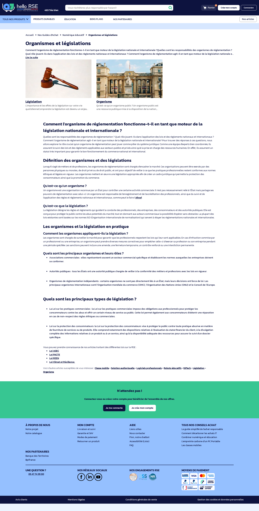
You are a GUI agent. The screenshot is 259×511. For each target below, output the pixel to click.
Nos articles (248, 19)
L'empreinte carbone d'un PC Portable (200, 448)
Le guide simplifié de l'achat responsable (201, 436)
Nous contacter (137, 440)
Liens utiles (135, 436)
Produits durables (44, 19)
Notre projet (31, 436)
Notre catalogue (33, 440)
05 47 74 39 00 (35, 481)
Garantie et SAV (84, 440)
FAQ (131, 452)
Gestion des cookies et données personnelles (222, 507)
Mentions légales (77, 507)
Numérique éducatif (74, 35)
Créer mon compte (230, 7)
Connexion (249, 7)
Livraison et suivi (85, 436)
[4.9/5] (55, 7)
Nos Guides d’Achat (48, 35)
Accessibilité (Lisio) (139, 448)
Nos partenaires (123, 19)
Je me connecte (113, 415)
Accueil (30, 35)
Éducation (70, 19)
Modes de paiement (86, 444)
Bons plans (96, 19)
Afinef (141, 197)
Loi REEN (54, 369)
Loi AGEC (54, 362)
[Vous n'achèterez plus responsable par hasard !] (122, 7)
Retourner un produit (87, 448)
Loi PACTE (54, 366)
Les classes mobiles (191, 452)
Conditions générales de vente (143, 507)
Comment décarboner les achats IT (198, 440)
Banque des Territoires (36, 463)
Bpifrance (30, 467)
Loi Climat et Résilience (62, 373)
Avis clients (20, 507)
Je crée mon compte (142, 415)
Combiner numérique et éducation (198, 444)
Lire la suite (32, 57)
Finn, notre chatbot (139, 444)
